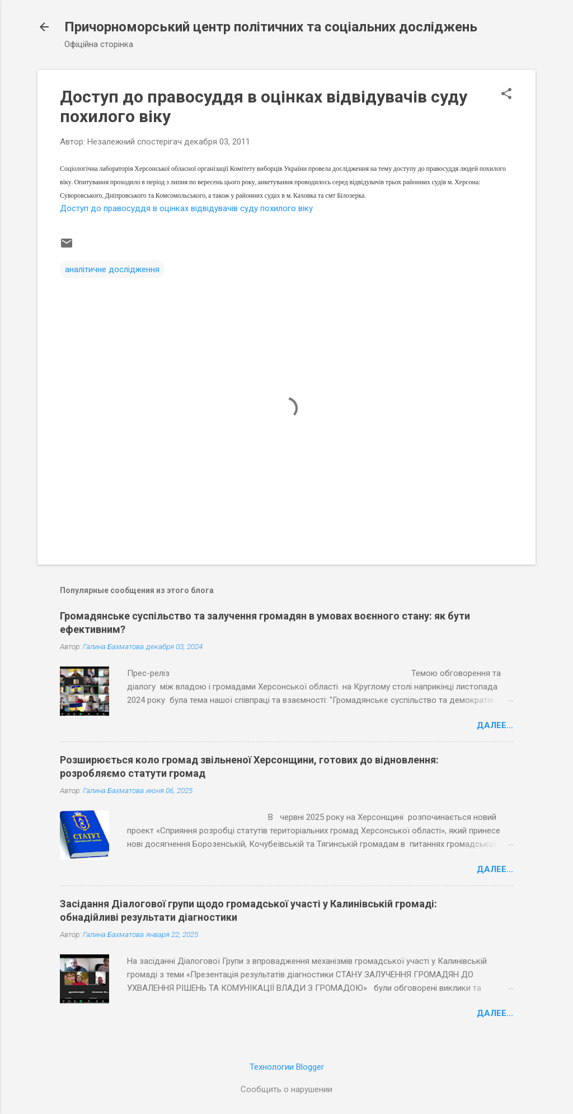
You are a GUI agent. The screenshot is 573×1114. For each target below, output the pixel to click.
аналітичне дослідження (112, 269)
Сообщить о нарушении (286, 1089)
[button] (506, 94)
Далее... (495, 725)
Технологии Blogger (287, 1067)
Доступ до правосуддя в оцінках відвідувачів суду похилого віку (186, 208)
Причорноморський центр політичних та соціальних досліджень (270, 27)
